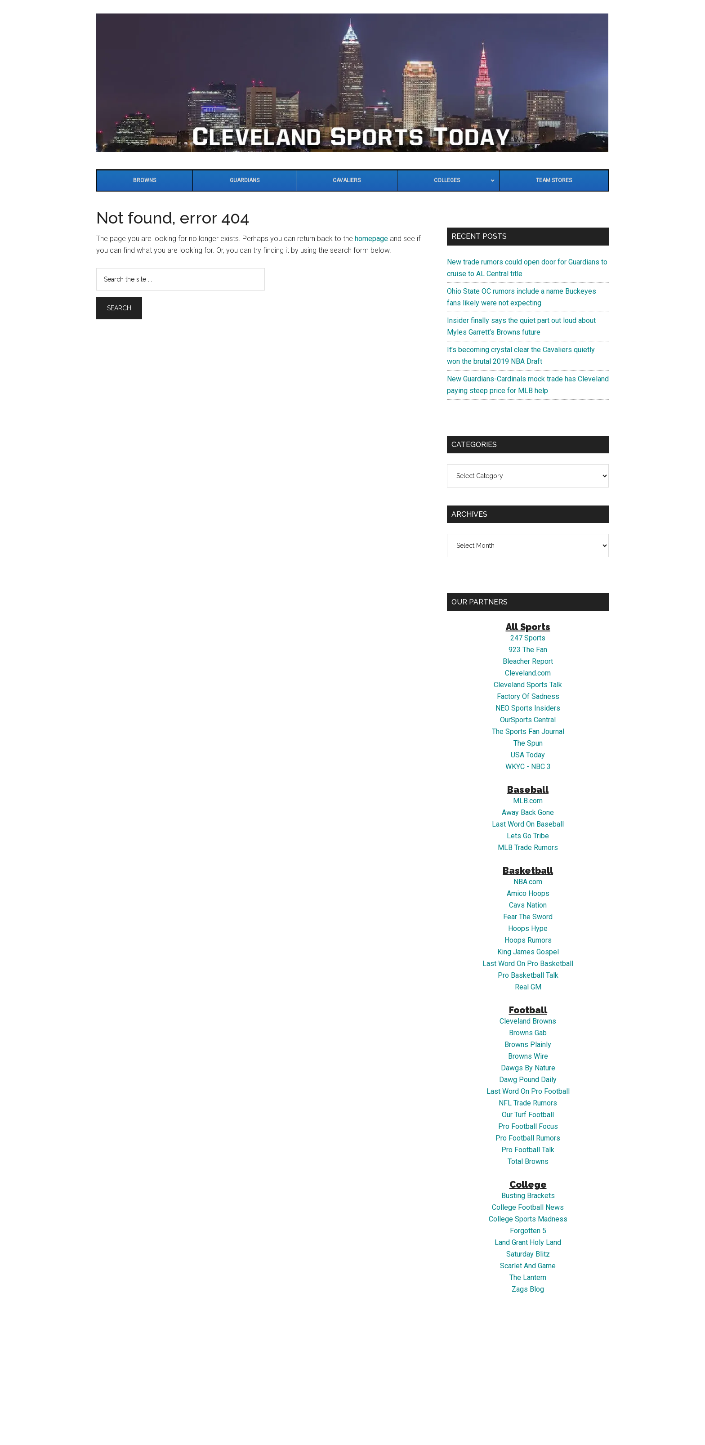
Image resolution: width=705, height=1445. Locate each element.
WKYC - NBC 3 (528, 766)
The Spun (528, 743)
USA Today (528, 755)
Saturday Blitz (528, 1254)
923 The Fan (528, 649)
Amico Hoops (528, 893)
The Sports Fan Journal (528, 731)
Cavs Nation (528, 905)
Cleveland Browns (528, 1021)
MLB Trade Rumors (528, 847)
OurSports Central (528, 720)
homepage (371, 238)
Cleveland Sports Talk (528, 684)
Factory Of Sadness (528, 696)
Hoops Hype (528, 928)
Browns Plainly (527, 1044)
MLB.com (528, 800)
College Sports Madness (528, 1219)
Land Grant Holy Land (528, 1242)
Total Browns (528, 1161)
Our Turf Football (528, 1114)
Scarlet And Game (528, 1266)
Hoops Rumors (528, 940)
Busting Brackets (528, 1195)
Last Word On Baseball (528, 824)
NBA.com (527, 881)
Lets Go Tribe (528, 836)
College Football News (528, 1207)
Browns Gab (528, 1033)
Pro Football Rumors (527, 1138)
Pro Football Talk (527, 1149)
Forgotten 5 (528, 1230)
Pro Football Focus (528, 1126)
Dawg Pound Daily (528, 1079)
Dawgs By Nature (528, 1068)
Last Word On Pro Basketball (527, 963)
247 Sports (527, 638)
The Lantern (527, 1277)
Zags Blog (528, 1289)
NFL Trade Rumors (528, 1103)
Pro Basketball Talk (528, 975)
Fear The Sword (528, 917)
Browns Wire (528, 1056)
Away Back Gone (528, 812)
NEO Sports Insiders (527, 708)
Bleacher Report (528, 661)
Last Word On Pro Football (528, 1091)
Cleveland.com (528, 673)
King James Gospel (528, 952)
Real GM (528, 987)
